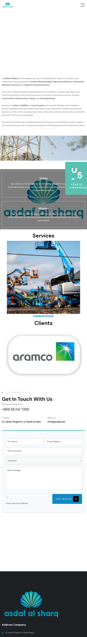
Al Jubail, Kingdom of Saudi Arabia (20, 632)
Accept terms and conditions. (17, 503)
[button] (4, 279)
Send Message (67, 499)
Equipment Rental (43, 315)
